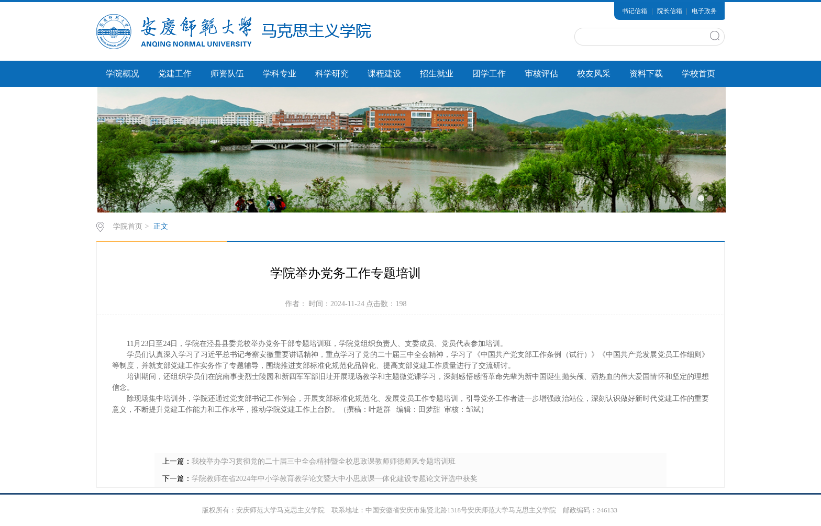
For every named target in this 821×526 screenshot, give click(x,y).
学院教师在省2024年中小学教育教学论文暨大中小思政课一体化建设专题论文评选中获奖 (335, 479)
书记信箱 (634, 11)
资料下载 (646, 73)
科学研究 (332, 73)
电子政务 (704, 11)
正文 (160, 226)
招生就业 (436, 73)
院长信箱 (669, 11)
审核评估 (541, 73)
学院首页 (127, 226)
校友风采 (594, 73)
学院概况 (122, 73)
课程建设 (384, 73)
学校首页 (698, 73)
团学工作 (489, 73)
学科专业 (279, 73)
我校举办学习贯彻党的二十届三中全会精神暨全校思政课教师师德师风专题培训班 (324, 461)
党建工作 (175, 73)
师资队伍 (227, 73)
